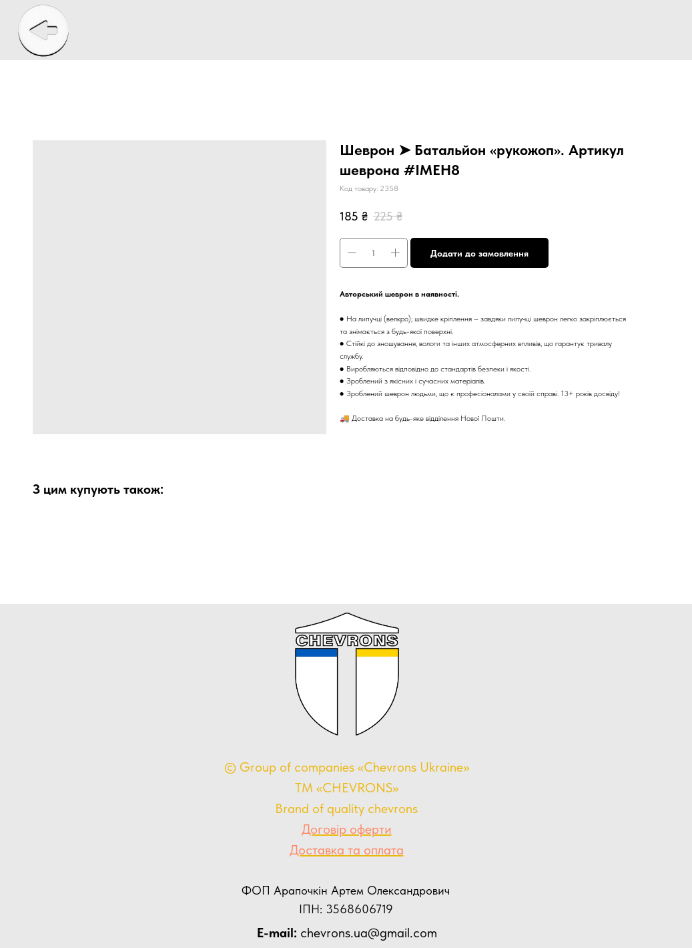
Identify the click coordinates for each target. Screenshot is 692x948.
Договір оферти (347, 829)
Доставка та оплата (347, 850)
